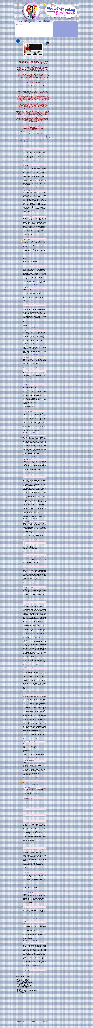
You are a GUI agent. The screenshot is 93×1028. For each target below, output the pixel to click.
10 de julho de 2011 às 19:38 (30, 563)
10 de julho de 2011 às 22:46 (30, 691)
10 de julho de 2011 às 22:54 (30, 738)
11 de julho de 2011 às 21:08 (30, 940)
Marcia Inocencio (27, 567)
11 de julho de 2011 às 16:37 (30, 918)
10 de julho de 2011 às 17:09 (30, 408)
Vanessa (25, 330)
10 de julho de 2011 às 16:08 (30, 367)
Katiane (25, 266)
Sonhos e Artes (27, 149)
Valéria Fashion (27, 892)
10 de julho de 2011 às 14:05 (30, 284)
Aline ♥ (25, 384)
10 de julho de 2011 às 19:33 (30, 551)
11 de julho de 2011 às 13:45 (30, 889)
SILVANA (26, 477)
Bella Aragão (27, 970)
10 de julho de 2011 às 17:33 (30, 432)
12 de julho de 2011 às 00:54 (30, 967)
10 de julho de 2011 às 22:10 (30, 598)
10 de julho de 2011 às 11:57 (30, 160)
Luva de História (27, 587)
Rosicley (25, 921)
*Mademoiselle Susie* (29, 741)
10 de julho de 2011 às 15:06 (30, 301)
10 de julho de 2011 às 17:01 (30, 381)
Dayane (25, 555)
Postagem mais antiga (45, 1021)
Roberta (25, 787)
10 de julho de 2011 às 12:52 (30, 213)
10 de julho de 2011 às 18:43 (30, 539)
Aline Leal (26, 459)
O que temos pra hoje (28, 163)
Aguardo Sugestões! (27, 41)
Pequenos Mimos (27, 370)
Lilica (25, 872)
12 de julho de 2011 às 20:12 (30, 973)
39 (48, 42)
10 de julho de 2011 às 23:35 (30, 757)
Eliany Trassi (26, 809)
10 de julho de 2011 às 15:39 (30, 327)
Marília (25, 848)
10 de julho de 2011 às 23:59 (30, 777)
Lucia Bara (26, 798)
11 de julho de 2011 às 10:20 (30, 844)
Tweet (24, 131)
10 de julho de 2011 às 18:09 (30, 518)
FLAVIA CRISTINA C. (28, 190)
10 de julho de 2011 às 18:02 (30, 473)
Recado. (21, 134)
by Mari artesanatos (28, 521)
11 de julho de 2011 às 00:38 (30, 784)
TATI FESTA (26, 821)
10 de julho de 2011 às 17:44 (30, 456)
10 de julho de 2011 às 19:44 (30, 584)
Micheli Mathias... (28, 668)
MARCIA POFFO (28, 602)
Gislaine (25, 943)
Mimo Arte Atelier (28, 760)
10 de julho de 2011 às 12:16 (30, 187)
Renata (25, 287)
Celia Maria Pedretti (28, 305)
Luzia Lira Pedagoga (28, 907)
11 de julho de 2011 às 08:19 (30, 795)
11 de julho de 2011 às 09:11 (30, 811)
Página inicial (33, 1021)
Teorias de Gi (27, 216)
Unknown (26, 239)
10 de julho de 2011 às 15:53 (30, 354)
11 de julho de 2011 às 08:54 (30, 805)
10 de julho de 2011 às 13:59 (30, 262)
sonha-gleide (26, 411)
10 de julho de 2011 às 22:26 (30, 664)
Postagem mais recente (20, 1021)
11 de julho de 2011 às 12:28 (30, 869)
